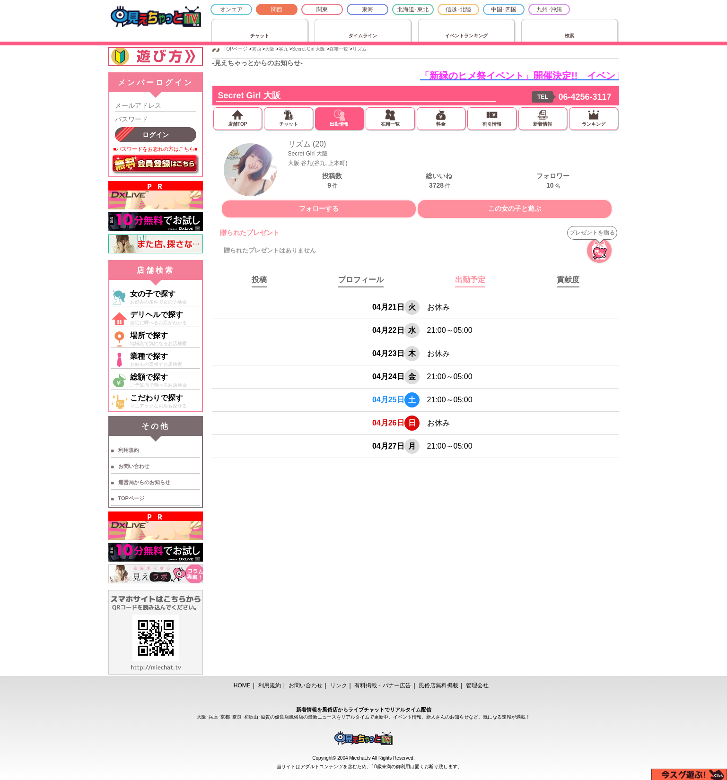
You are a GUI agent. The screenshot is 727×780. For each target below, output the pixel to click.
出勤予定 (470, 280)
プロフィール (361, 280)
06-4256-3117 (584, 97)
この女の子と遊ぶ (514, 208)
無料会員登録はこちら (155, 164)
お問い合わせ (133, 466)
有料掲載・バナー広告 (382, 685)
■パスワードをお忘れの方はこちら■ (155, 149)
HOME (242, 685)
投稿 (259, 280)
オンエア (231, 9)
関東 (322, 9)
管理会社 (477, 685)
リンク (338, 685)
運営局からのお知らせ (144, 482)
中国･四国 (504, 9)
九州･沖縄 (549, 9)
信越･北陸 (458, 9)
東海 (367, 9)
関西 (276, 9)
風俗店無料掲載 (438, 685)
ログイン (155, 135)
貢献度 (568, 280)
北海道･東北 (413, 9)
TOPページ (131, 498)
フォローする (319, 208)
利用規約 (128, 450)
